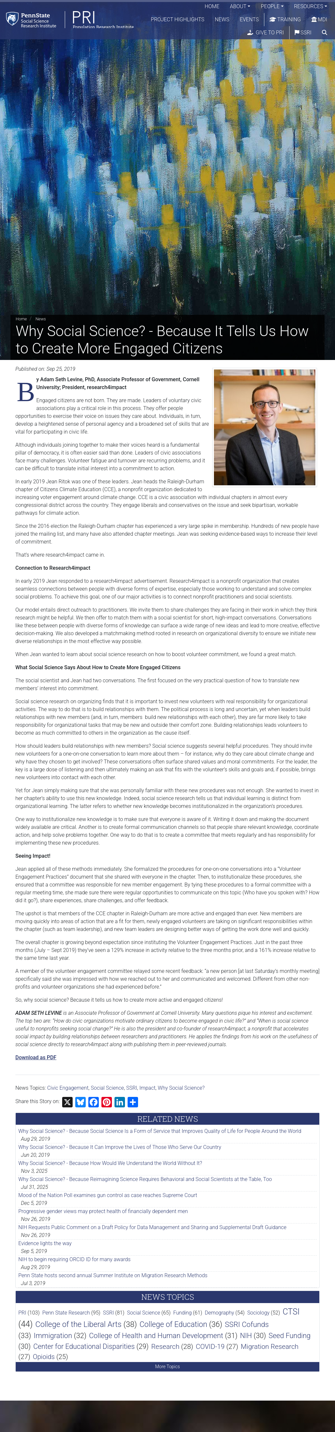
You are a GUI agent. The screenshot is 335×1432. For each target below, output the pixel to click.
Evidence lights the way (45, 1243)
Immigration (53, 1336)
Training (285, 19)
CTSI (291, 1311)
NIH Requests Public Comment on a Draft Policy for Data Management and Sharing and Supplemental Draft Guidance (152, 1227)
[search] (324, 32)
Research (165, 1347)
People (270, 6)
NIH (246, 1336)
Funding (182, 1313)
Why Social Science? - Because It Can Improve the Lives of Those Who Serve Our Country (119, 1147)
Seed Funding (289, 1336)
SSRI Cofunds (247, 1324)
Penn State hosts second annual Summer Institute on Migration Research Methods (112, 1275)
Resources (308, 6)
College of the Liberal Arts (78, 1324)
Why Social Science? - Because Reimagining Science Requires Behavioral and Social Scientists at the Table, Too (145, 1179)
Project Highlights (177, 19)
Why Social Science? (181, 1088)
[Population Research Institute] (68, 19)
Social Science (107, 1088)
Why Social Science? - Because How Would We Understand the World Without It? (110, 1163)
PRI (22, 1313)
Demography (219, 1313)
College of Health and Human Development (156, 1336)
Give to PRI (265, 32)
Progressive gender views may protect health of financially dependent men (103, 1211)
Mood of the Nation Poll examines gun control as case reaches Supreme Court (107, 1195)
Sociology (258, 1313)
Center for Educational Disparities (84, 1346)
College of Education (173, 1324)
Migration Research (269, 1347)
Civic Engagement (67, 1088)
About (238, 6)
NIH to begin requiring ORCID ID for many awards (74, 1259)
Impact (147, 1088)
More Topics (167, 1366)
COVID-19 (210, 1347)
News (222, 19)
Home (212, 6)
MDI (319, 19)
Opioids (44, 1357)
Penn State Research (66, 1313)
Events (249, 19)
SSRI (303, 32)
